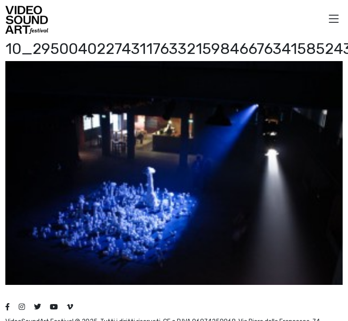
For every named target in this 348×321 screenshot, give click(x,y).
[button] (333, 19)
